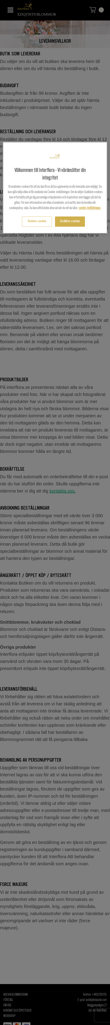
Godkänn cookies (70, 221)
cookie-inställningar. (90, 208)
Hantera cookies (37, 221)
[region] (55, 188)
